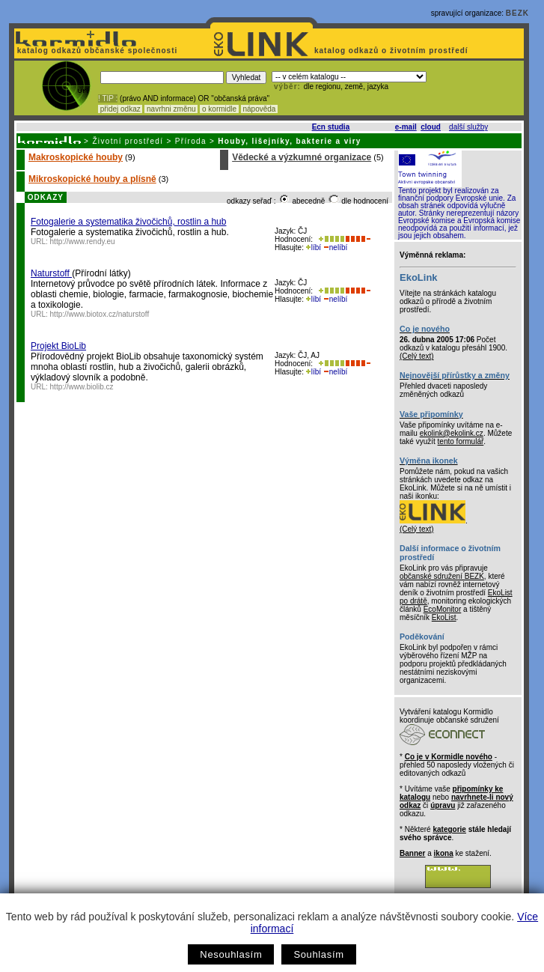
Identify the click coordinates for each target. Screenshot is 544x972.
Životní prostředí (127, 141)
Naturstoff (51, 273)
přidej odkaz (120, 109)
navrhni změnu (171, 109)
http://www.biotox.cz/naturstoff (100, 314)
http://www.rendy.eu (82, 241)
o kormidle (219, 109)
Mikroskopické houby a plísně (92, 179)
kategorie (449, 829)
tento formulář (461, 441)
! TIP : (107, 98)
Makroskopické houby (75, 157)
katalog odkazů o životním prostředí (392, 50)
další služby (468, 127)
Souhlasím (318, 954)
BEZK (517, 13)
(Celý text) (417, 356)
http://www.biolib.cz (82, 387)
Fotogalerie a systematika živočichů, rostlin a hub (128, 221)
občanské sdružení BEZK (442, 576)
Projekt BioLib (58, 346)
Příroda (191, 141)
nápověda (259, 109)
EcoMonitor (443, 609)
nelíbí (335, 247)
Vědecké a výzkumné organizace (301, 157)
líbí (313, 247)
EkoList (444, 617)
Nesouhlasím (231, 954)
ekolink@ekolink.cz (451, 433)
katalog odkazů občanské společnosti (95, 50)
